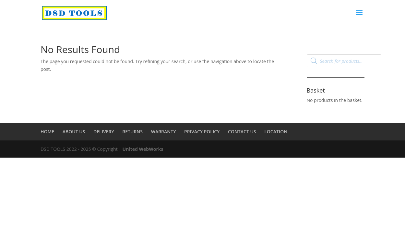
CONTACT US (242, 131)
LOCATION (275, 131)
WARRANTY (163, 131)
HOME (47, 131)
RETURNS (132, 131)
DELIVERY (103, 131)
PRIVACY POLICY (202, 131)
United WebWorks (143, 149)
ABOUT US (74, 131)
